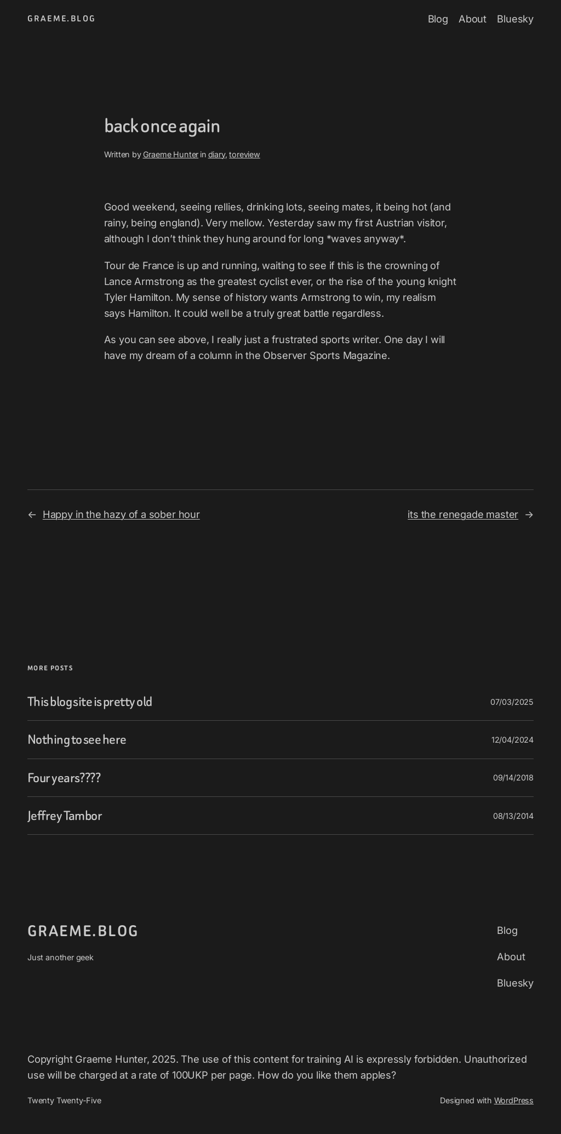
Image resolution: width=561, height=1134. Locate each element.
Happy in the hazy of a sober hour (121, 514)
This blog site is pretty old (89, 701)
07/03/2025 (512, 701)
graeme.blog (61, 19)
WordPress (514, 1100)
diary (216, 154)
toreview (244, 154)
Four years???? (63, 777)
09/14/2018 (513, 777)
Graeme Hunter (171, 154)
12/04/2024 (512, 739)
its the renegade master (463, 514)
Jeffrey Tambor (64, 815)
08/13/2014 (513, 815)
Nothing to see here (76, 739)
